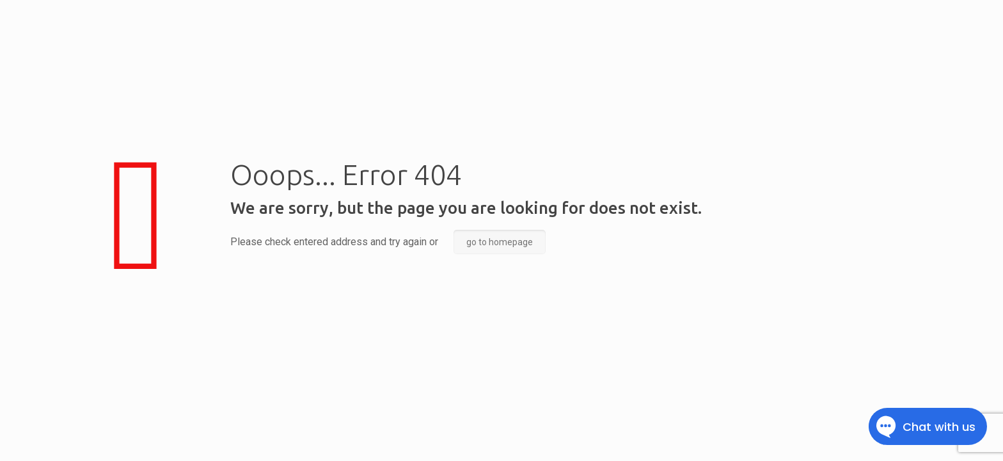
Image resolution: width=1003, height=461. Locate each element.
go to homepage (499, 242)
